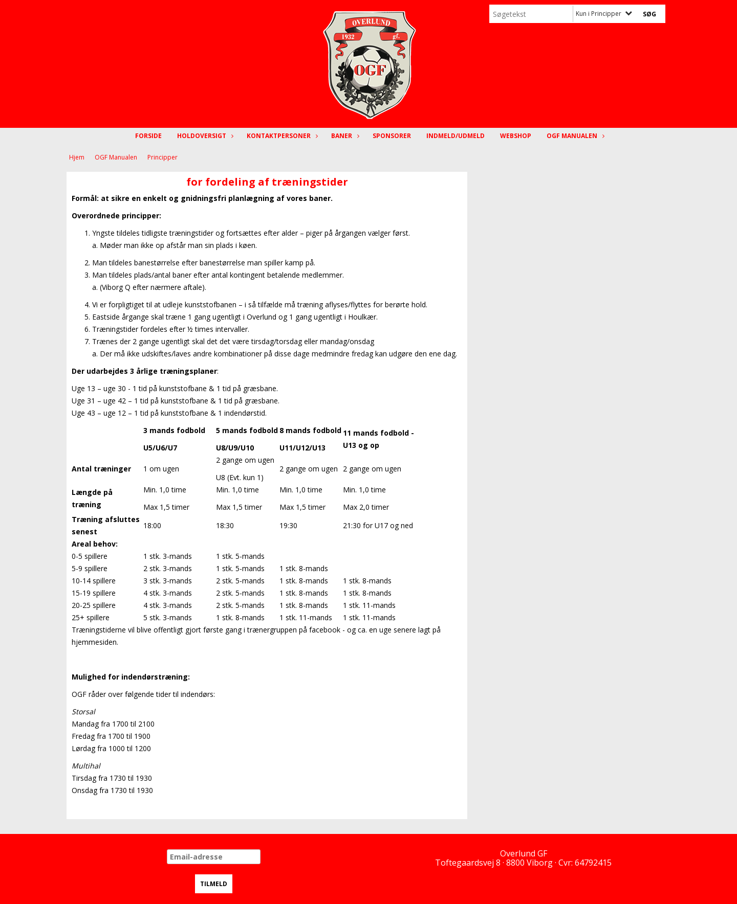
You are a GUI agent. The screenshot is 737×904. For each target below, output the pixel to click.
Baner (344, 135)
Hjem (76, 157)
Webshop (515, 135)
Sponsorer (392, 135)
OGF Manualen (574, 135)
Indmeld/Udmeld (455, 135)
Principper (162, 157)
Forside (148, 135)
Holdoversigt (204, 135)
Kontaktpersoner (281, 135)
